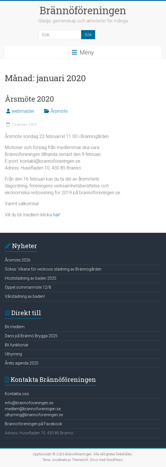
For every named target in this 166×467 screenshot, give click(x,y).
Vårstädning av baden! (25, 296)
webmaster (23, 111)
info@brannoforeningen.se (29, 403)
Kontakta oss (17, 393)
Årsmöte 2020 (29, 99)
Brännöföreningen (83, 10)
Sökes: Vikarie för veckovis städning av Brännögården (53, 269)
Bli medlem (14, 326)
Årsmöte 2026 (17, 260)
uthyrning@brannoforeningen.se (34, 414)
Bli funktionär (16, 345)
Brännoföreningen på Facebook (33, 424)
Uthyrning (13, 354)
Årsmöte (59, 111)
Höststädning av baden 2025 (30, 278)
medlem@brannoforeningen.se (33, 409)
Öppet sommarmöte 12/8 (28, 287)
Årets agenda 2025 (21, 363)
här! (56, 214)
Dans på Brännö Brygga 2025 (31, 336)
